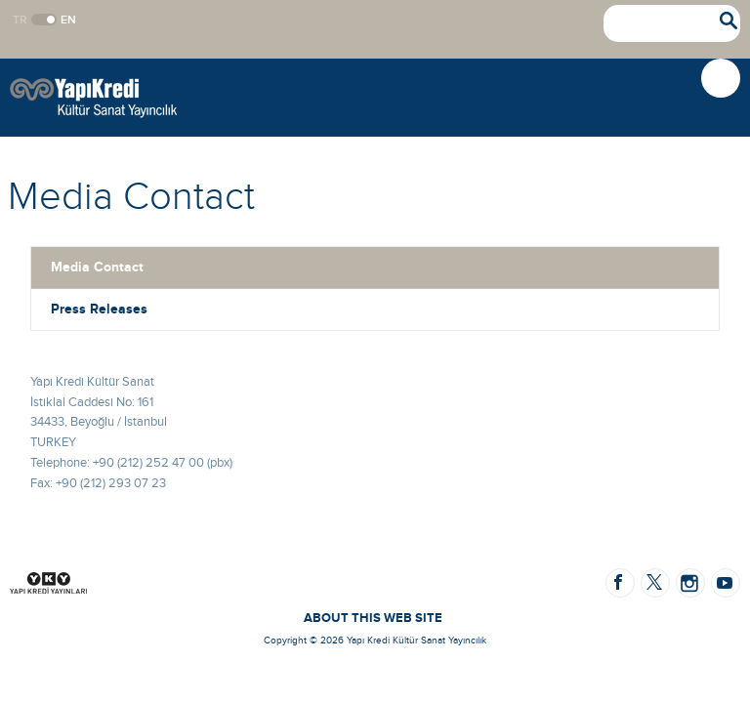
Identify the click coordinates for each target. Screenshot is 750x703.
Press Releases (99, 309)
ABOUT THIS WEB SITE (373, 618)
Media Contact (97, 267)
